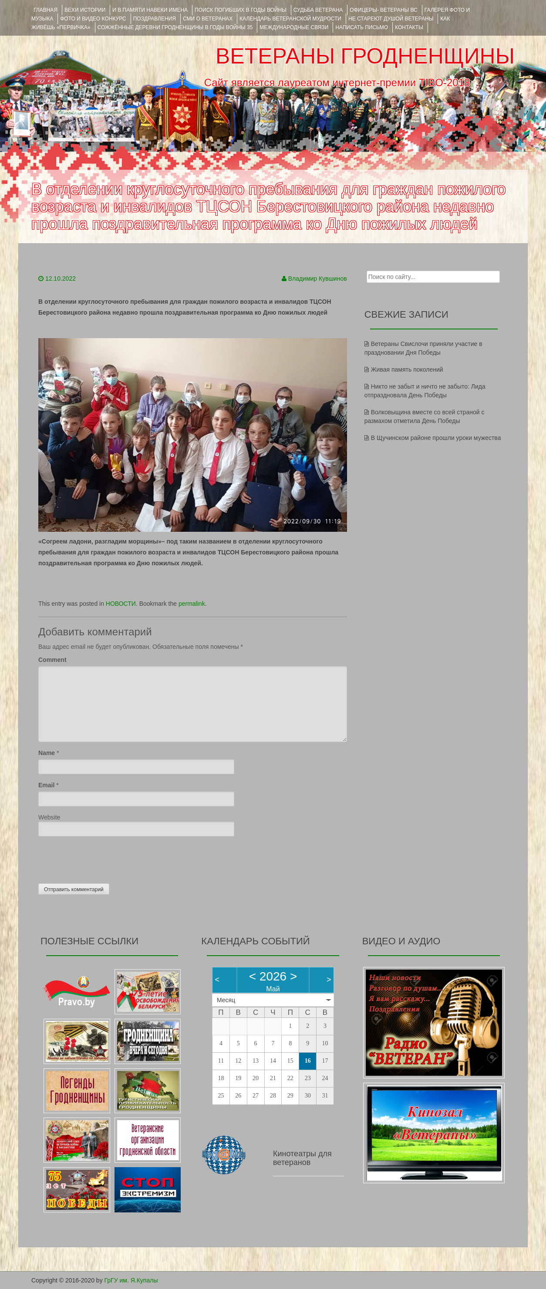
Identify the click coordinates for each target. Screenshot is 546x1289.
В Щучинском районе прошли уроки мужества (436, 437)
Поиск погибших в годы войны (240, 10)
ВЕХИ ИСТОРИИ (84, 10)
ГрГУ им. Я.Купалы (131, 1280)
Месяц (226, 1000)
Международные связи (294, 27)
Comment (52, 659)
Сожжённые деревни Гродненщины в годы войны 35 (175, 27)
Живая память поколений (407, 369)
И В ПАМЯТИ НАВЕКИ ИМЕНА (150, 10)
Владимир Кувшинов (317, 278)
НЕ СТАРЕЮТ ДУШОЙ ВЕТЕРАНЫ (390, 19)
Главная (45, 10)
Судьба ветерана (318, 10)
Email (46, 785)
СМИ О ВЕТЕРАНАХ (208, 19)
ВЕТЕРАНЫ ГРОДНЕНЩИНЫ (365, 56)
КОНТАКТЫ (409, 27)
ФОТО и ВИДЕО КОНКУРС (93, 19)
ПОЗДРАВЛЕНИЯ (154, 19)
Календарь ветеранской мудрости (290, 19)
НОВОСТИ (121, 603)
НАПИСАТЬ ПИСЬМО (361, 27)
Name (46, 752)
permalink (192, 603)
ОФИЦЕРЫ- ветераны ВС (383, 10)
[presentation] (104, 858)
